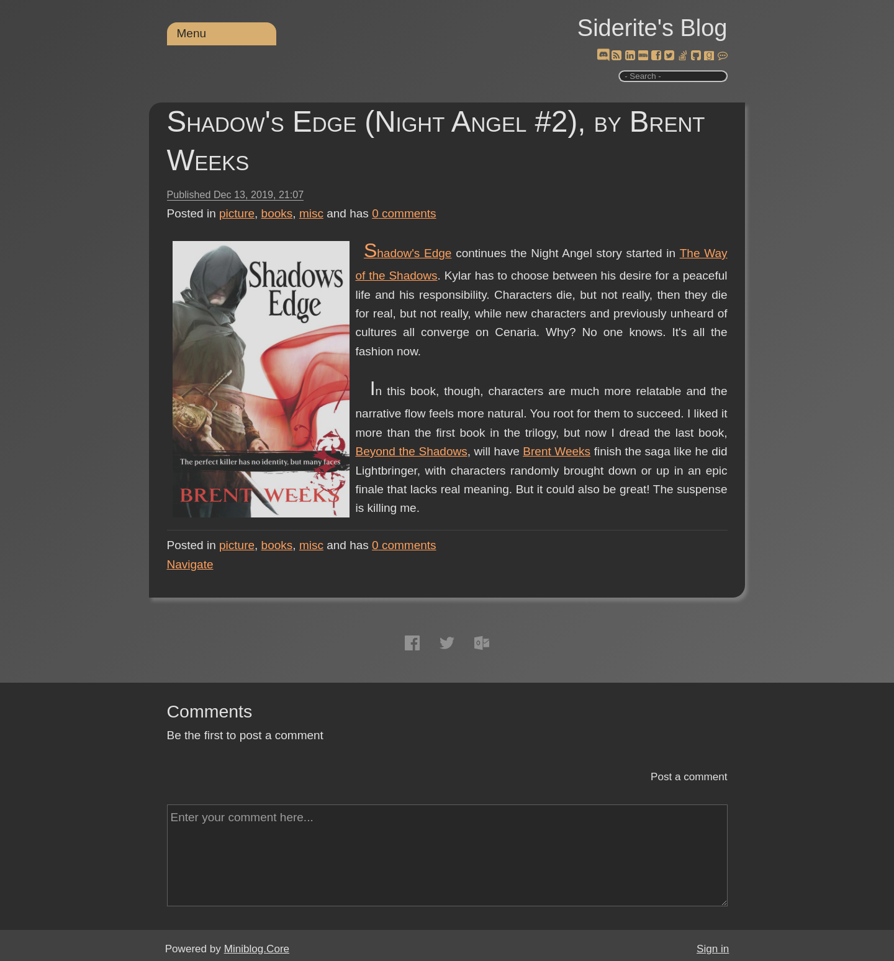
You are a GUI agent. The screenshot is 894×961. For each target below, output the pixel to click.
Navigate (190, 564)
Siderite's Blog (652, 28)
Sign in (713, 949)
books (277, 213)
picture (237, 213)
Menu (192, 33)
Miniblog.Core (256, 949)
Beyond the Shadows (411, 451)
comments (404, 213)
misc (311, 213)
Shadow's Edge (408, 253)
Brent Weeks (556, 451)
